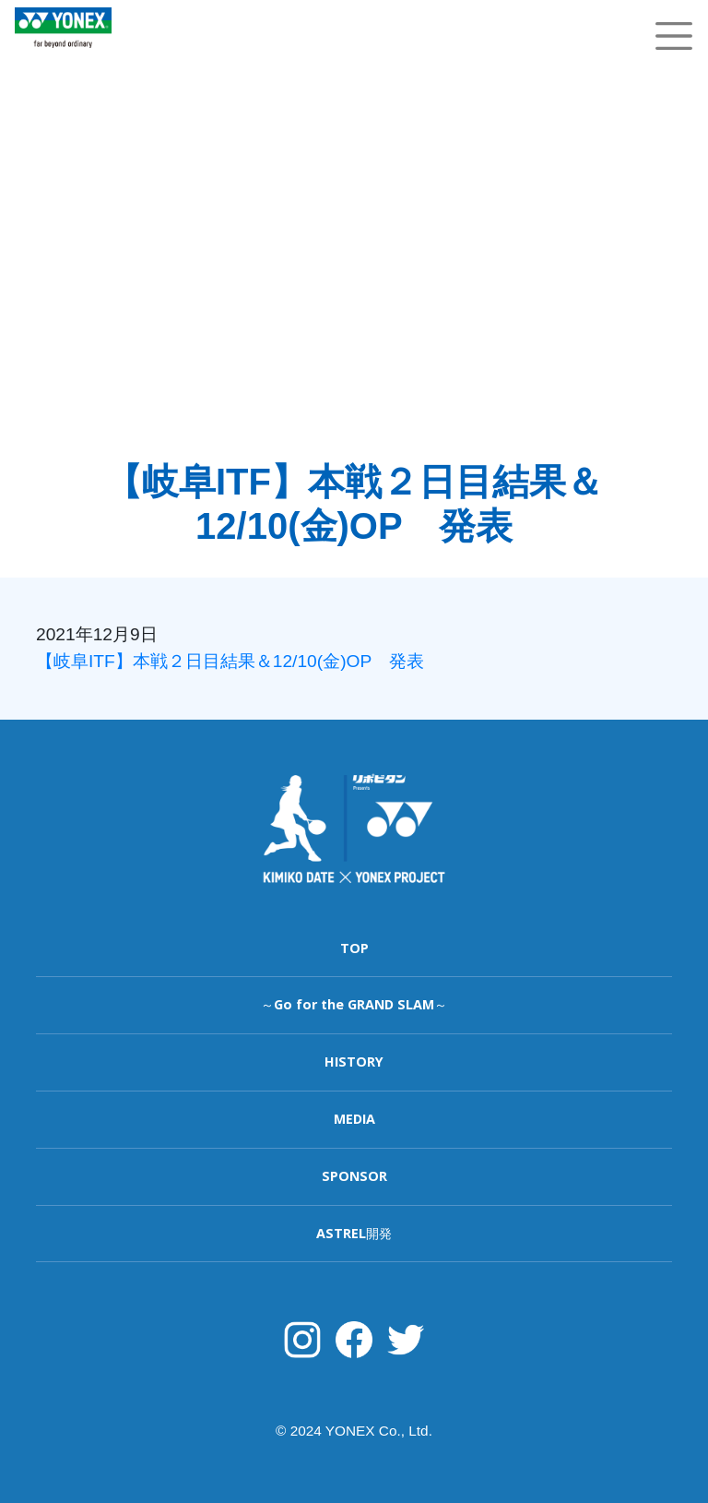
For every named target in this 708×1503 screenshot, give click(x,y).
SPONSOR (354, 1176)
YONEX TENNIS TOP (63, 58)
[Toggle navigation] (674, 36)
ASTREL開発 (354, 1233)
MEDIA (354, 1118)
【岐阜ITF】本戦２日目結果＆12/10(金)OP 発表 (230, 661)
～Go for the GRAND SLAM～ (354, 1004)
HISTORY (354, 1061)
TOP (354, 948)
